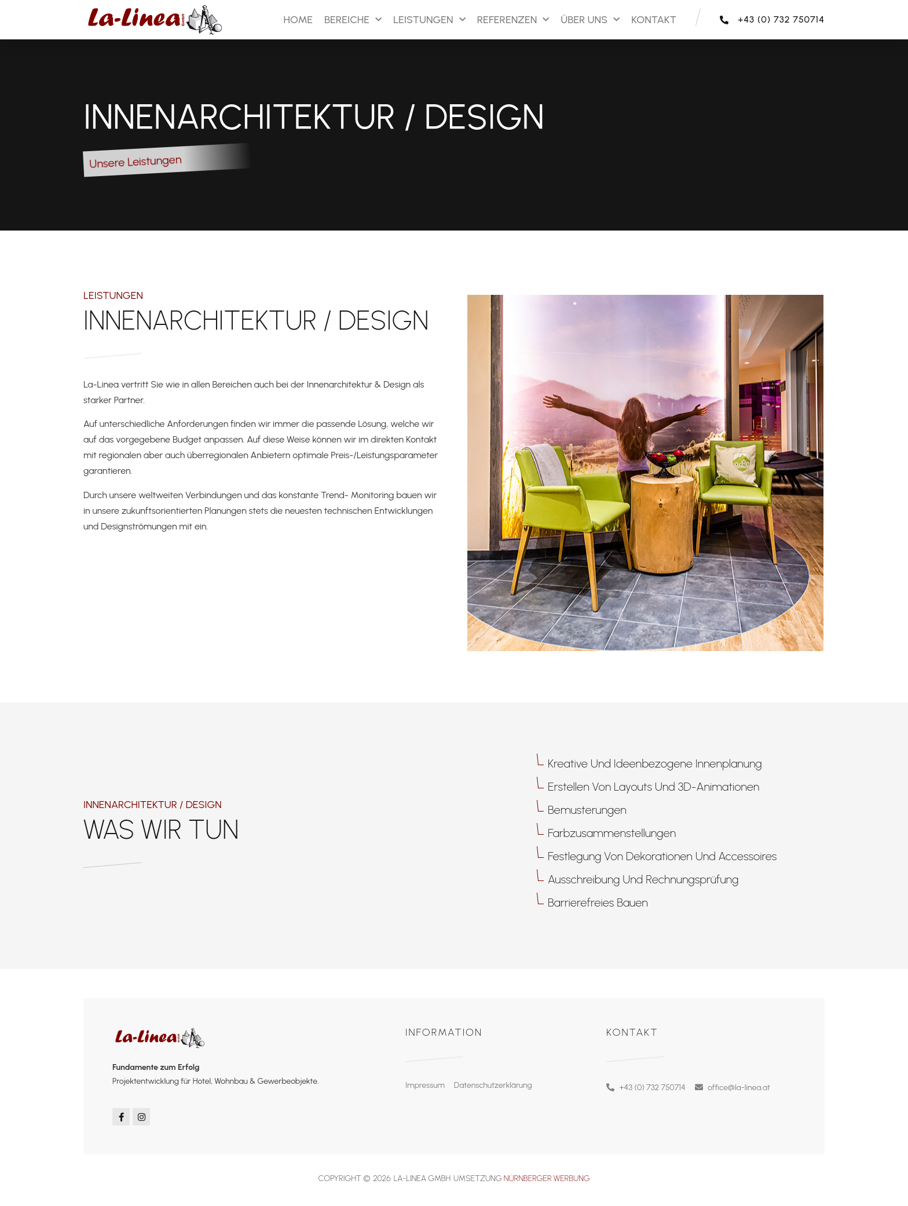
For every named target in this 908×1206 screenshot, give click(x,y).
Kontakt (653, 19)
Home (297, 19)
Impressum (425, 1085)
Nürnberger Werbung (547, 1178)
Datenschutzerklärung (493, 1085)
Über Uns (590, 20)
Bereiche (353, 20)
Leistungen (429, 20)
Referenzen (513, 20)
